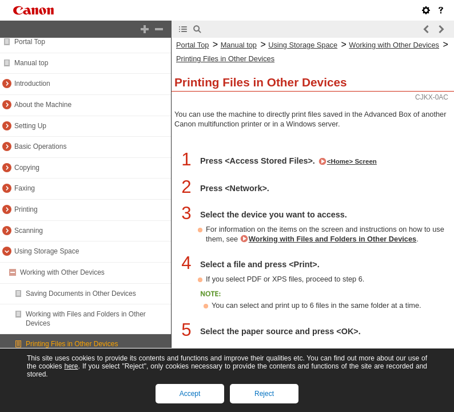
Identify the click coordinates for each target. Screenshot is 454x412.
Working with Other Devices (62, 272)
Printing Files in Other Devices (72, 344)
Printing (26, 209)
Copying (26, 168)
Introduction (32, 84)
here (71, 366)
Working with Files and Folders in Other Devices (332, 239)
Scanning (28, 231)
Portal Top (29, 42)
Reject (264, 394)
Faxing (24, 188)
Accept (190, 394)
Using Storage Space (46, 251)
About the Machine (42, 105)
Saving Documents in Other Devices (81, 294)
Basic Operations (40, 146)
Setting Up (30, 126)
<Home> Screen (352, 161)
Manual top (31, 63)
